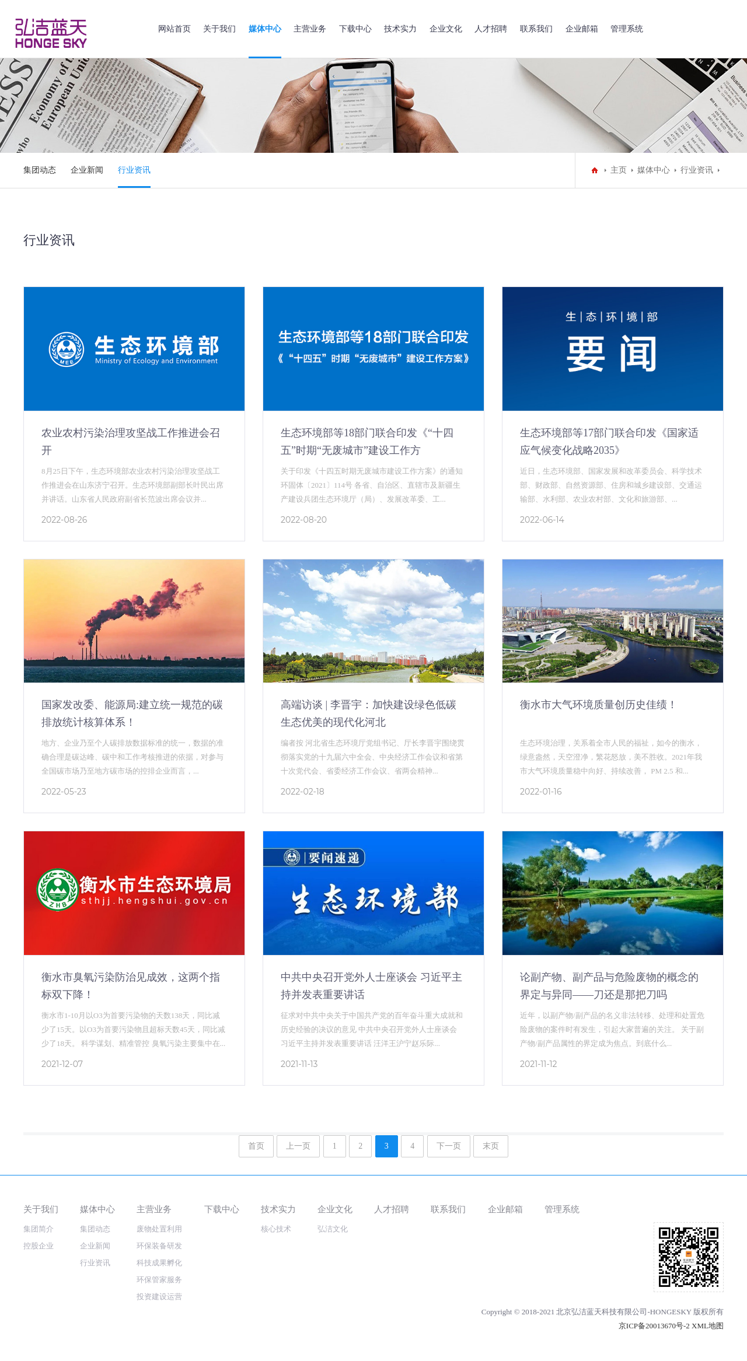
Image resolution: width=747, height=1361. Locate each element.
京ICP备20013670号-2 (654, 1325)
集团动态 (39, 170)
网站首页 (174, 29)
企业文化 (446, 29)
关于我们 (219, 29)
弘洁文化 (332, 1228)
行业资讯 (134, 170)
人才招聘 (490, 29)
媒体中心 (265, 29)
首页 (256, 1146)
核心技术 (276, 1228)
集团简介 (38, 1228)
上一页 (298, 1146)
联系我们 (536, 29)
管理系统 (626, 29)
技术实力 (400, 29)
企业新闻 (87, 170)
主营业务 (310, 29)
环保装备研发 (159, 1245)
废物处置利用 (159, 1228)
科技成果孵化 (159, 1262)
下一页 (449, 1146)
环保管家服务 (159, 1279)
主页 (618, 170)
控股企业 (38, 1245)
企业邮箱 (582, 29)
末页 (491, 1146)
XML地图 (708, 1325)
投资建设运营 (159, 1296)
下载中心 (355, 29)
